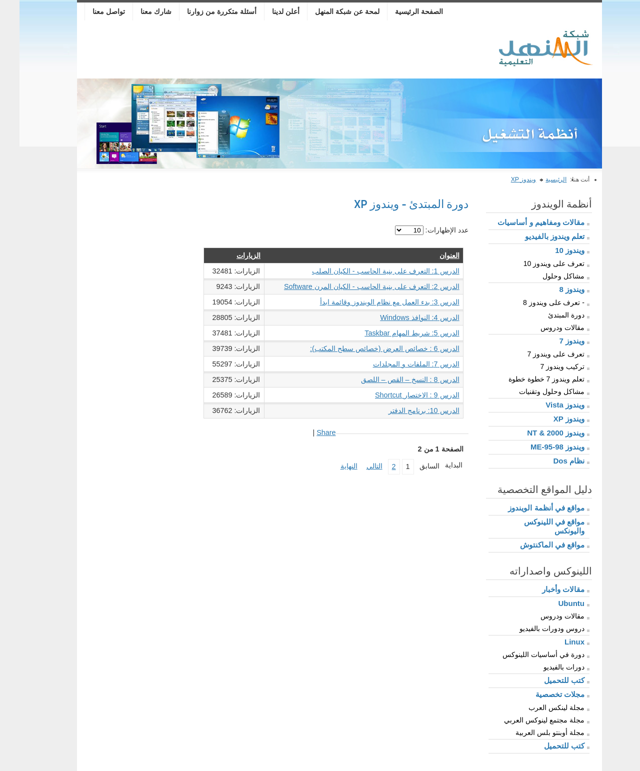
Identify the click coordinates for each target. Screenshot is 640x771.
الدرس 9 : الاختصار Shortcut (398, 395)
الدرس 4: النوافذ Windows (400, 318)
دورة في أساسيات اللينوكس (524, 654)
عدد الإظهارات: (426, 230)
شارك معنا (136, 12)
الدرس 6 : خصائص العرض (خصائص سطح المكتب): (365, 348)
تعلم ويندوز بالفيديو (535, 236)
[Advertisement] (244, 51)
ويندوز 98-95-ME (538, 446)
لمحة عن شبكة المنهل (328, 12)
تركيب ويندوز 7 (542, 366)
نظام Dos (549, 460)
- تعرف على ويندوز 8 (534, 302)
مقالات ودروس (543, 328)
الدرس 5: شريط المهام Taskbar (392, 333)
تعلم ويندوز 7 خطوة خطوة (527, 379)
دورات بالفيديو (544, 667)
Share (306, 432)
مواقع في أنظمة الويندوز (526, 508)
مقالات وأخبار (543, 589)
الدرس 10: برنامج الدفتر (404, 410)
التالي (355, 466)
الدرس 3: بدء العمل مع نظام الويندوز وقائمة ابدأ (370, 302)
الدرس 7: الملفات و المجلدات (397, 364)
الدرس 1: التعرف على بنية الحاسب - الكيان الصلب (366, 271)
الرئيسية (536, 179)
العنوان (430, 256)
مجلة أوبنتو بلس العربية (530, 732)
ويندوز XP (504, 179)
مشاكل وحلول (544, 276)
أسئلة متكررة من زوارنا (202, 12)
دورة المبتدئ (546, 315)
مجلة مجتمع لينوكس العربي (524, 720)
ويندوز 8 (552, 289)
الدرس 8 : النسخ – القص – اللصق (391, 380)
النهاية (329, 466)
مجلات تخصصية (540, 694)
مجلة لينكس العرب (537, 708)
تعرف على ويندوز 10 (534, 264)
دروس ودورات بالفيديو (532, 628)
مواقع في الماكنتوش (532, 544)
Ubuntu (552, 603)
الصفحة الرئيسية (400, 12)
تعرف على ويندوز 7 (536, 354)
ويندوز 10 (550, 250)
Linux (555, 642)
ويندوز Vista (545, 404)
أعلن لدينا (266, 12)
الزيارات (229, 256)
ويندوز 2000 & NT (536, 432)
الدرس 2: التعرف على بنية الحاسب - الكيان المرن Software (352, 286)
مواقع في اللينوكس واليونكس (534, 526)
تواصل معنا (89, 12)
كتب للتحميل (544, 680)
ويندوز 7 (552, 340)
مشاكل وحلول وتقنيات (532, 392)
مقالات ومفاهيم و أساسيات (521, 222)
